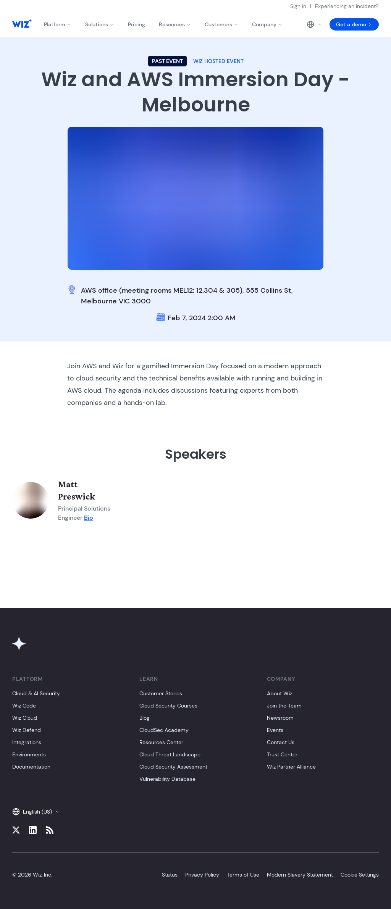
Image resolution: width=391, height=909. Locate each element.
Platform (57, 24)
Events (275, 730)
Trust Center (282, 754)
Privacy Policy (202, 874)
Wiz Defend (26, 730)
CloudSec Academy (164, 730)
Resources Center (161, 742)
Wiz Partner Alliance (291, 766)
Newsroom (280, 717)
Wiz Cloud (24, 717)
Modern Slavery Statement (300, 874)
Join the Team (284, 705)
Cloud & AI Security (36, 693)
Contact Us (280, 742)
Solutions (99, 24)
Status (170, 874)
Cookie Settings (360, 874)
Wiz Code (24, 705)
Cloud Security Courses (168, 705)
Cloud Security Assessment (173, 766)
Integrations (26, 742)
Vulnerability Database (167, 778)
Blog (144, 717)
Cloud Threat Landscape (169, 754)
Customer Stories (160, 693)
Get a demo (354, 24)
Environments (29, 754)
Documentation (31, 766)
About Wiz (279, 693)
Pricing (136, 24)
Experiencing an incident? (346, 6)
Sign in (298, 6)
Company (267, 24)
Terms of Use (243, 874)
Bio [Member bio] (88, 518)
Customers (221, 24)
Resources (175, 24)
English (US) (36, 812)
